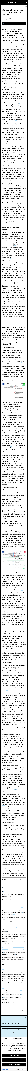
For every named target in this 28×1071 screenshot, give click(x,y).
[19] (13, 819)
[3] (16, 170)
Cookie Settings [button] (14, 1055)
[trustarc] (23, 1069)
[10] (11, 445)
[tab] (14, 1018)
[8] (21, 362)
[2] (16, 119)
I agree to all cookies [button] (14, 1060)
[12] (22, 590)
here (19, 879)
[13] (14, 616)
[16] (15, 701)
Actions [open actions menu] (25, 6)
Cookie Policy (5, 1069)
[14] (10, 636)
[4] (15, 245)
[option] (14, 1030)
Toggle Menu (1, 2)
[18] (3, 804)
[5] (10, 257)
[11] (7, 518)
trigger (25, 1017)
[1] (19, 103)
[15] (7, 690)
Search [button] (26, 2)
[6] (25, 292)
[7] (10, 344)
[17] (15, 789)
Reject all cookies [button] (14, 1064)
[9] (14, 419)
